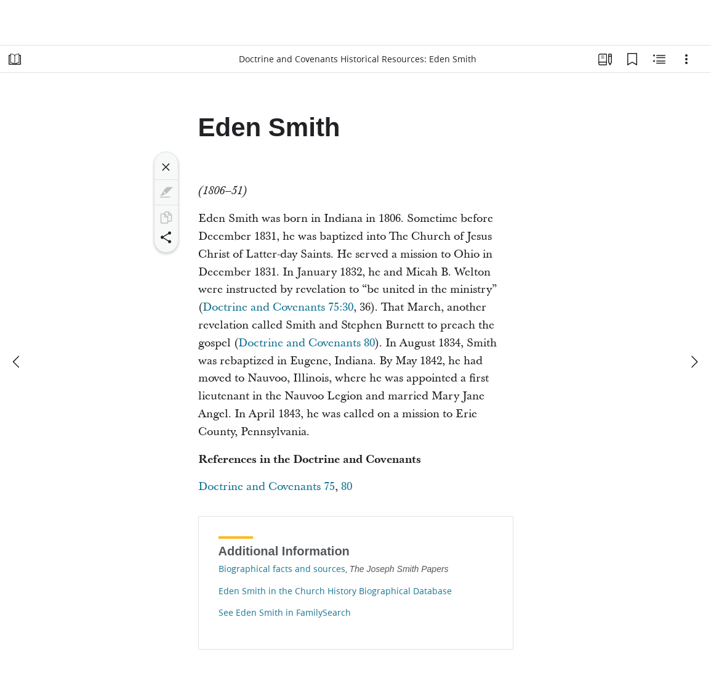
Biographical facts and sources (282, 569)
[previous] (17, 362)
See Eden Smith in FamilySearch (285, 613)
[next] (693, 362)
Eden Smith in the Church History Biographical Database (335, 591)
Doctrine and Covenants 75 (266, 486)
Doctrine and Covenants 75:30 (278, 307)
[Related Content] (659, 59)
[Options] (686, 59)
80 (346, 486)
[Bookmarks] (632, 59)
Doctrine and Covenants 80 (306, 343)
